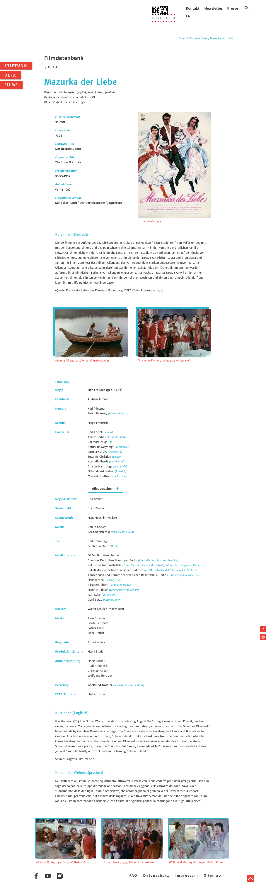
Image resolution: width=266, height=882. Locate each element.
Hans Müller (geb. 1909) (105, 390)
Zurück (51, 67)
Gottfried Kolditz (100, 685)
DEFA (10, 75)
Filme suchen (198, 38)
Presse (232, 8)
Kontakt (193, 8)
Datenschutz (156, 875)
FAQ (133, 875)
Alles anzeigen (103, 489)
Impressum (186, 875)
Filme (11, 84)
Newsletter (213, 8)
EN (188, 16)
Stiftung (15, 65)
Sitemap (212, 875)
